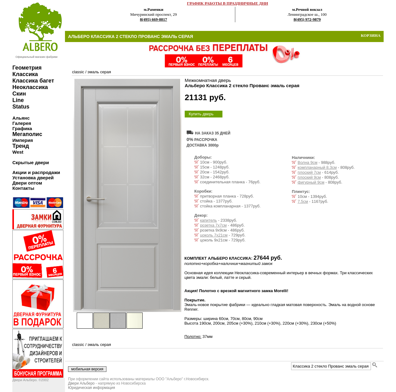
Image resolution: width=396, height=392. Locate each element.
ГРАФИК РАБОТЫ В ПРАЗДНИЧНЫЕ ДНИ (227, 3)
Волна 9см (307, 162)
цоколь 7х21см (214, 235)
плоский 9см (309, 177)
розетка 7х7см (213, 225)
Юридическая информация (91, 388)
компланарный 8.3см (317, 167)
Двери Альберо (81, 383)
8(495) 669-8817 (153, 19)
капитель (208, 220)
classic (78, 72)
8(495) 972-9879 (307, 19)
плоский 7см (309, 172)
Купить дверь (201, 114)
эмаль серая (99, 72)
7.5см (303, 201)
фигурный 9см (311, 182)
